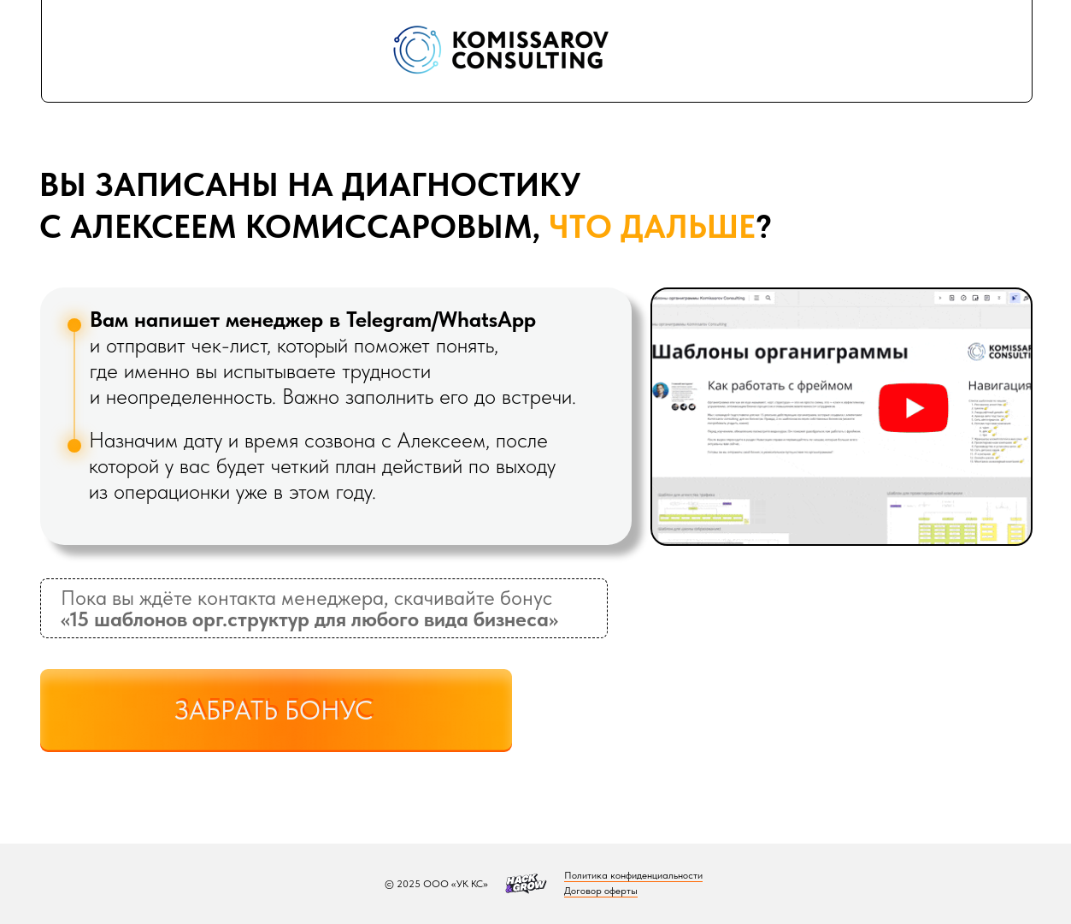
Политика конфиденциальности (633, 875)
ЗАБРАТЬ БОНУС (273, 710)
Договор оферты (601, 891)
